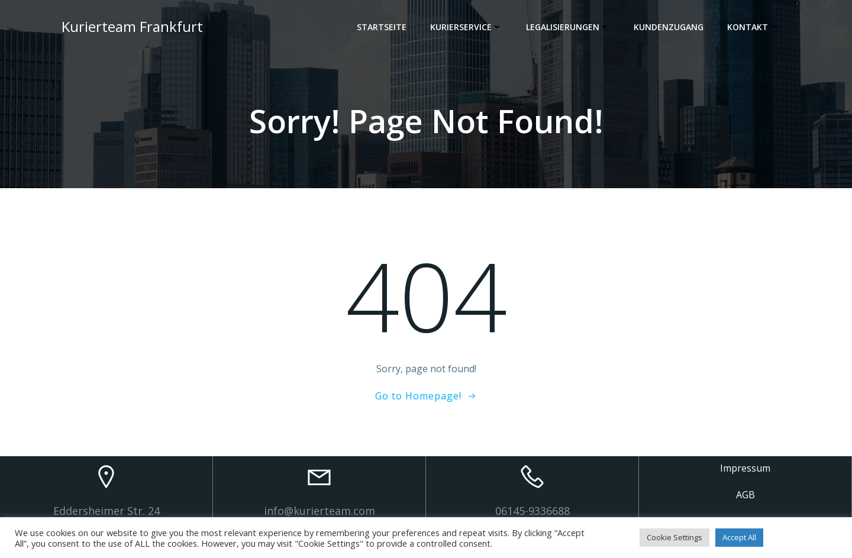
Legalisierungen (568, 27)
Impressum (745, 468)
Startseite (381, 27)
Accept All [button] (739, 537)
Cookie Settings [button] (674, 537)
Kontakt (753, 27)
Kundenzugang (668, 27)
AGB (745, 494)
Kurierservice (466, 27)
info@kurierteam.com (319, 511)
